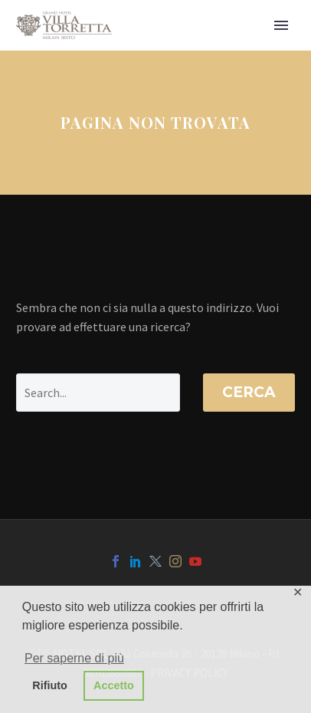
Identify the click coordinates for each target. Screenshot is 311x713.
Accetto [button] (113, 685)
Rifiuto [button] (49, 685)
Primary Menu (281, 25)
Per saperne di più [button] (74, 658)
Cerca (249, 392)
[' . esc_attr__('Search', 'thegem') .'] (98, 392)
